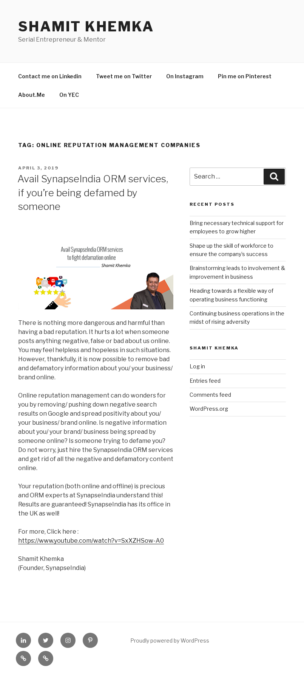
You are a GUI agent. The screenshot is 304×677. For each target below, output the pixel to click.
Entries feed (205, 380)
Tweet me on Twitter (124, 76)
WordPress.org (209, 408)
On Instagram (185, 76)
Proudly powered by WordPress (169, 640)
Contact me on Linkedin (50, 76)
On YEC (69, 95)
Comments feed (210, 394)
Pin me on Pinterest (245, 76)
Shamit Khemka (86, 26)
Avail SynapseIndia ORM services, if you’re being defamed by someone (92, 192)
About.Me (31, 95)
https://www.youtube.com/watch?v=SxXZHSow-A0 (91, 540)
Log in (197, 366)
